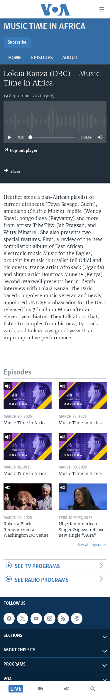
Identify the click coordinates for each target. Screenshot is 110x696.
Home (15, 58)
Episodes (42, 58)
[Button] (12, 172)
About (70, 58)
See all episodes (91, 544)
